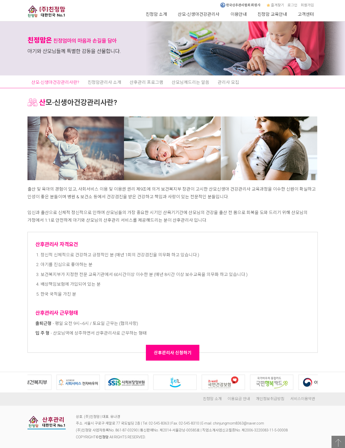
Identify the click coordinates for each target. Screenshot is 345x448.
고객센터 (306, 14)
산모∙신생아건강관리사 (199, 14)
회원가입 (307, 5)
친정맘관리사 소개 (104, 82)
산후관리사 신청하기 (172, 352)
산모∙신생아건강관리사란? (55, 82)
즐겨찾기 (275, 5)
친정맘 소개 (156, 14)
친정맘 (104, 437)
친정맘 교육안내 (272, 14)
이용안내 (238, 14)
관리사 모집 (228, 82)
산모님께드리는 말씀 (190, 82)
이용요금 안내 (239, 399)
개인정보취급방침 (270, 399)
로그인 (292, 5)
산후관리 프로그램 (146, 82)
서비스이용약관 (302, 399)
